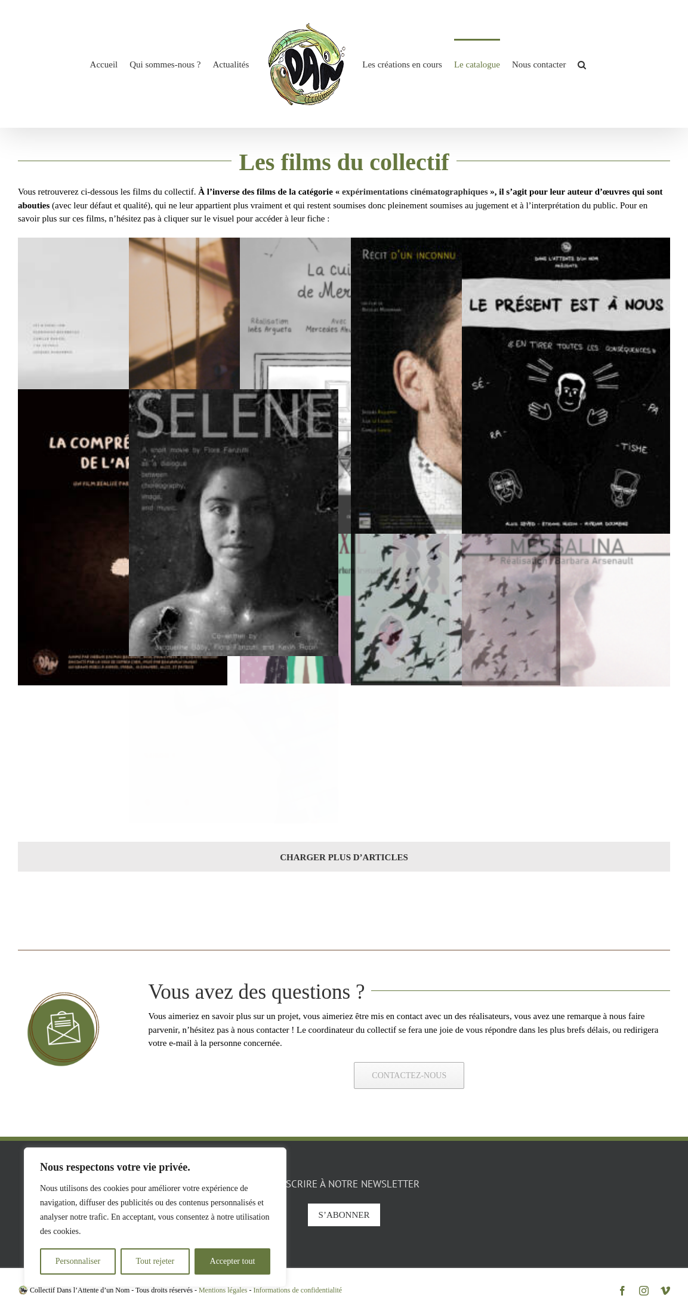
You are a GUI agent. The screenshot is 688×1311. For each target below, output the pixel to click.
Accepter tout (232, 1261)
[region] (155, 1217)
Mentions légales (223, 1290)
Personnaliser (77, 1261)
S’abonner (344, 1215)
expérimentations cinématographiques (415, 191)
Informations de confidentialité (298, 1290)
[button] (582, 64)
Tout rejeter (154, 1261)
